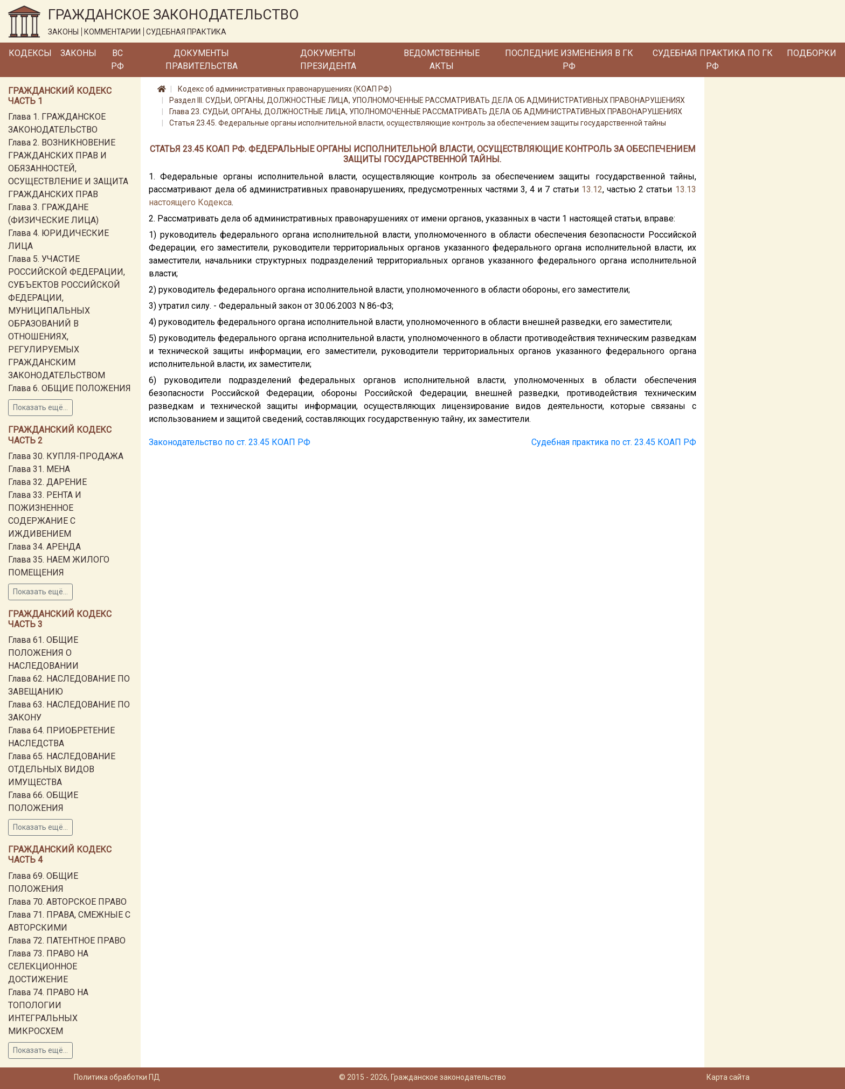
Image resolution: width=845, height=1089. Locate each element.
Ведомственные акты (442, 59)
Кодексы (30, 53)
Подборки (811, 53)
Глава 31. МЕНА (39, 469)
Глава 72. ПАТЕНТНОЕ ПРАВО (67, 940)
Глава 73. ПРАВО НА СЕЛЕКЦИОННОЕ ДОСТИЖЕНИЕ (48, 966)
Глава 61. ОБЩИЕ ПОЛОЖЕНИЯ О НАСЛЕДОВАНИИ (43, 653)
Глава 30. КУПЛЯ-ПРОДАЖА (65, 456)
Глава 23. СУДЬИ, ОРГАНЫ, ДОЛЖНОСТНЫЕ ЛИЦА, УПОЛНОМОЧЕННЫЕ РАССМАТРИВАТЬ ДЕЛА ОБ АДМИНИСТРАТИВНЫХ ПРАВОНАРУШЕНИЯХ (425, 111)
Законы (78, 53)
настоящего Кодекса (190, 202)
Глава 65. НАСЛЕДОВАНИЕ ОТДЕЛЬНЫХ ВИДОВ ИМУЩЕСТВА (61, 769)
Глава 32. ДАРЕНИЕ (47, 482)
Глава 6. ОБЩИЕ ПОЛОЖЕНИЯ (69, 388)
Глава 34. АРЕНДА (44, 547)
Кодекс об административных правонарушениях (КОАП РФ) (285, 89)
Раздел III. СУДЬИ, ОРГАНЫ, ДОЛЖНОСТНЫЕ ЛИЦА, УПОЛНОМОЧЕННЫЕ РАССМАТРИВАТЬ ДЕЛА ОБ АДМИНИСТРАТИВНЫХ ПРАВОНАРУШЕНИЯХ (427, 100)
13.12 (591, 189)
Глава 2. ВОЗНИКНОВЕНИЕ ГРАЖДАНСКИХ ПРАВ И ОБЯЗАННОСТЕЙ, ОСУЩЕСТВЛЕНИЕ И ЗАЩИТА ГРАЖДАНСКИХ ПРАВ (68, 168)
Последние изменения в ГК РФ (569, 59)
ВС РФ (117, 59)
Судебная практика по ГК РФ (713, 59)
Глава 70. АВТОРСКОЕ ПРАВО (67, 902)
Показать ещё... (40, 407)
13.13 (685, 189)
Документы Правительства (201, 59)
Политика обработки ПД (117, 1077)
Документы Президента (328, 59)
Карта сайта (728, 1077)
